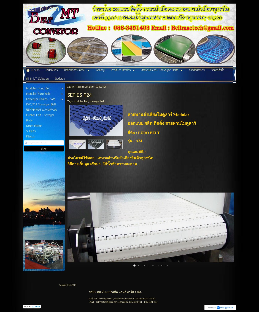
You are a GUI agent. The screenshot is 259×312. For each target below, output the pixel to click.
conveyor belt (97, 101)
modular (78, 101)
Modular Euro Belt (85, 87)
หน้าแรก (70, 87)
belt (86, 101)
